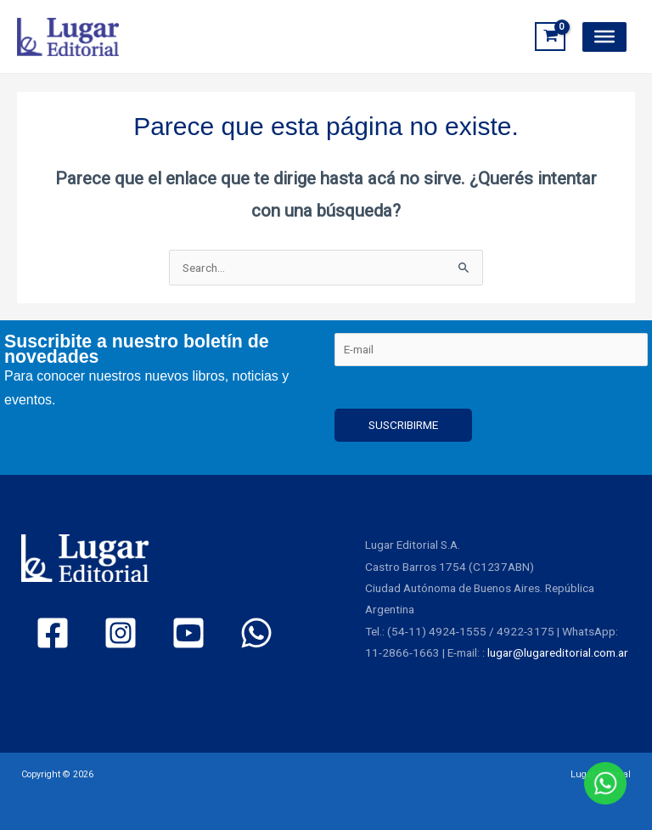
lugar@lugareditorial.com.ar (557, 652)
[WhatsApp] (256, 633)
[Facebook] (53, 633)
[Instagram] (121, 633)
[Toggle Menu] (604, 36)
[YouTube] (188, 633)
